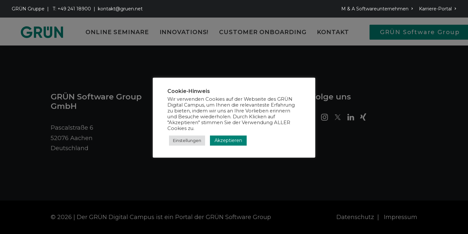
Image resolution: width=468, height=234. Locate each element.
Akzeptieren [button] (228, 140)
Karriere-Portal (437, 9)
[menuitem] (378, 9)
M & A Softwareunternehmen (377, 9)
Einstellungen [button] (187, 140)
